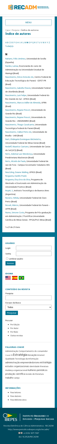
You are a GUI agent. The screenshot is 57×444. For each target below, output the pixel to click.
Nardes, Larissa (11, 66)
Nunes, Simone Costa (14, 212)
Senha (8, 254)
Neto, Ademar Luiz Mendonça (19, 154)
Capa (7, 30)
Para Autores (15, 396)
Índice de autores (30, 30)
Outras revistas (16, 335)
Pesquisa (28, 296)
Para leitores (15, 392)
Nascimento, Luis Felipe (15, 95)
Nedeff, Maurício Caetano (17, 147)
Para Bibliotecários (18, 400)
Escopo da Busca (28, 305)
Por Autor (14, 328)
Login (7, 248)
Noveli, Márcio (12, 205)
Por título (14, 332)
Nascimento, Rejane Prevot (17, 110)
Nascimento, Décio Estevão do (19, 77)
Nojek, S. (9, 190)
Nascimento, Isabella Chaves (18, 88)
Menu (28, 22)
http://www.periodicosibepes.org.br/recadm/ (28, 429)
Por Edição (15, 324)
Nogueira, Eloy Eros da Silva (17, 179)
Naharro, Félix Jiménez (15, 59)
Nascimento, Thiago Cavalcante (19, 125)
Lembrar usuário (16, 259)
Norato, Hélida (12, 198)
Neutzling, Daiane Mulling (16, 172)
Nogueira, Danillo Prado (16, 176)
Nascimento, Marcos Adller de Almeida (22, 103)
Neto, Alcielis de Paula (15, 161)
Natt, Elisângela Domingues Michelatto (23, 139)
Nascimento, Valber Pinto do (18, 132)
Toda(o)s (9, 46)
